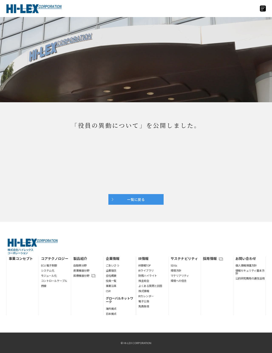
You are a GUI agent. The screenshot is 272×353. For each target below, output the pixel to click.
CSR (108, 291)
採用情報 (210, 259)
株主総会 (143, 280)
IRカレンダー (146, 296)
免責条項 (143, 306)
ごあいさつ (112, 265)
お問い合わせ (245, 258)
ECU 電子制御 (49, 265)
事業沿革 (111, 285)
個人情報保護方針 (246, 265)
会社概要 (111, 275)
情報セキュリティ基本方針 (250, 272)
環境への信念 (179, 280)
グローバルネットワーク (119, 300)
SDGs (174, 265)
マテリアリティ (180, 275)
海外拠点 (111, 308)
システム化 (47, 270)
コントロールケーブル (54, 280)
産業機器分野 (81, 270)
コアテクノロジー (55, 258)
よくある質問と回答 (150, 285)
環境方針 (176, 270)
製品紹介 (80, 258)
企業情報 (113, 258)
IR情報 (143, 258)
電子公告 (143, 301)
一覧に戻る (136, 199)
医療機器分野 (81, 276)
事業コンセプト (21, 258)
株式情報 (143, 291)
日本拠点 (111, 313)
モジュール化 (49, 275)
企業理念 (111, 270)
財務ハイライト (147, 275)
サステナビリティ (184, 258)
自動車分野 (80, 265)
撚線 (43, 285)
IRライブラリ (146, 270)
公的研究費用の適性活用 (250, 278)
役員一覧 (111, 280)
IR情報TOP (144, 265)
